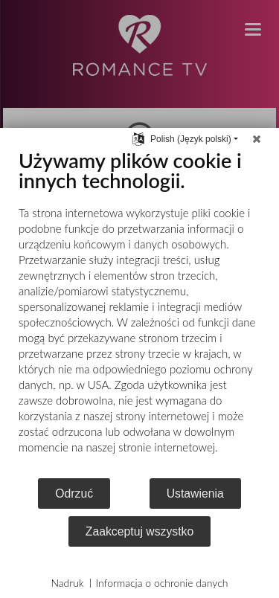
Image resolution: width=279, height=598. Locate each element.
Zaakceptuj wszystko (139, 531)
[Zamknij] (257, 139)
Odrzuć (74, 493)
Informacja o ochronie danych (162, 582)
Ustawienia (195, 493)
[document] (139, 312)
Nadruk (67, 582)
